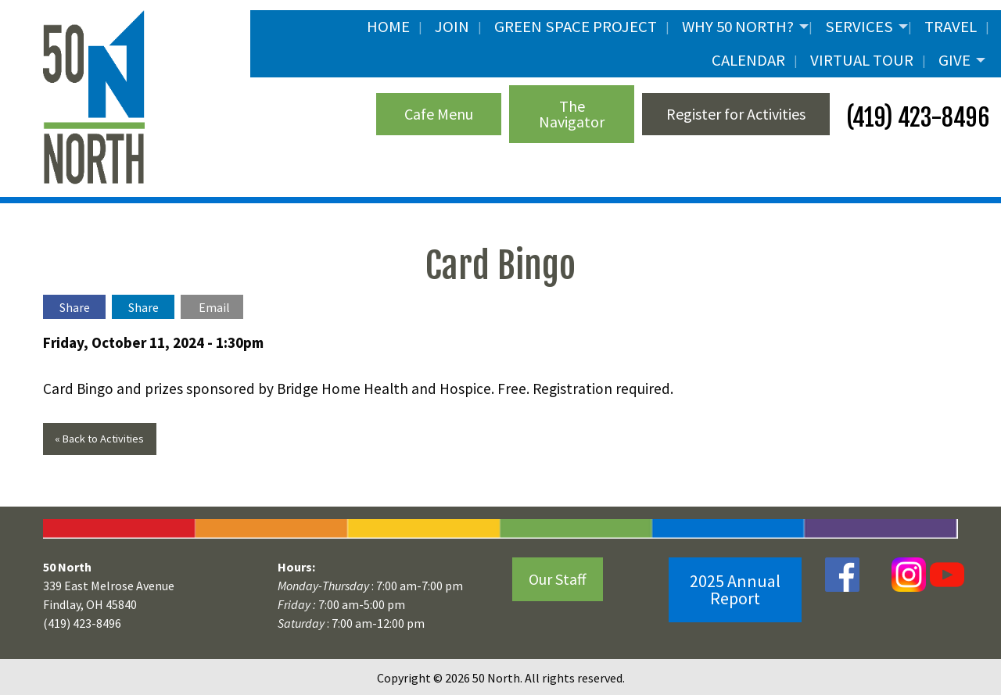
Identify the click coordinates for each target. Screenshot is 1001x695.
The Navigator (572, 113)
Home (388, 26)
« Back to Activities (99, 439)
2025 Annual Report (735, 589)
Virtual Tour (861, 60)
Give (954, 60)
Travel (950, 26)
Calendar (748, 60)
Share (74, 307)
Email (214, 307)
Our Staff (558, 579)
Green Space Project (575, 26)
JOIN (452, 26)
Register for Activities (735, 114)
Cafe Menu (438, 114)
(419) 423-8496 (915, 117)
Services (859, 26)
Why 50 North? (738, 26)
